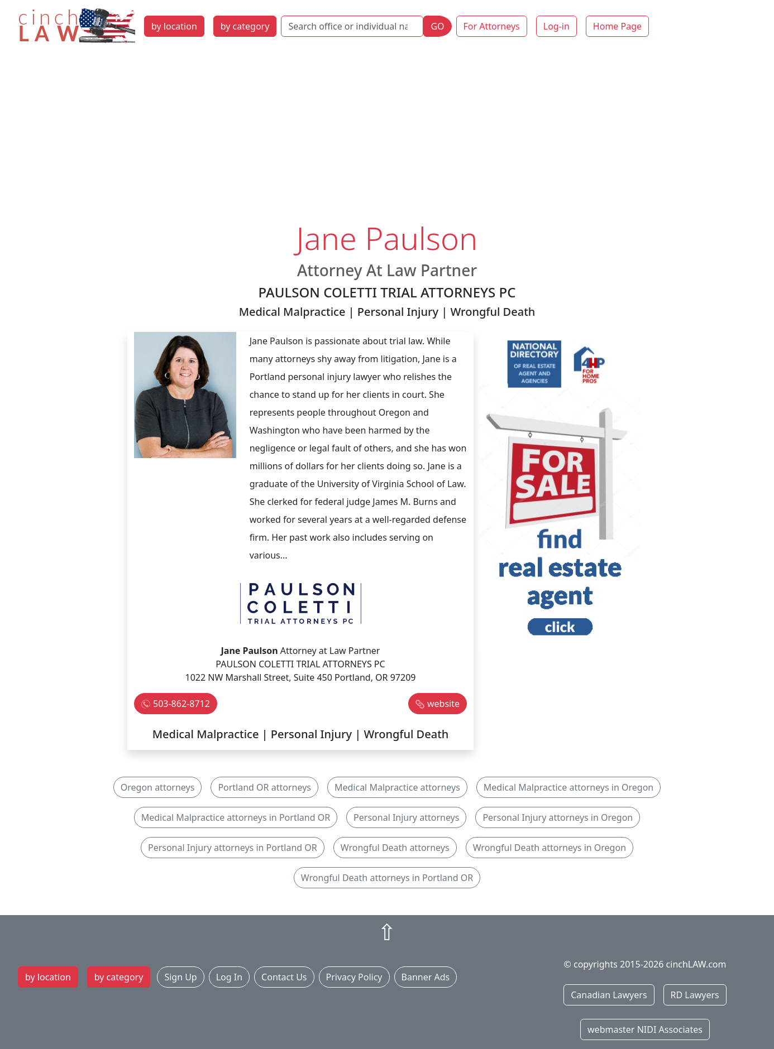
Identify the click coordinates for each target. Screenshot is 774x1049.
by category (245, 26)
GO (437, 26)
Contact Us (284, 977)
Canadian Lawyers (609, 995)
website (443, 703)
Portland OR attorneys (264, 787)
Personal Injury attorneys (406, 817)
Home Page (617, 26)
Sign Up (180, 977)
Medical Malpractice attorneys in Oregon (568, 787)
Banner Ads (426, 977)
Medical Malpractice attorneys (397, 787)
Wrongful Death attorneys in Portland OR (387, 878)
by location (174, 26)
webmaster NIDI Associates (645, 1029)
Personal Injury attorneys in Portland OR (232, 847)
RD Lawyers (695, 995)
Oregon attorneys (158, 787)
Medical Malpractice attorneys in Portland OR (235, 817)
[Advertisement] (387, 135)
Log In (229, 977)
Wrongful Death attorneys (395, 847)
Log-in (556, 26)
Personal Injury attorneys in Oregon (557, 817)
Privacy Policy (354, 977)
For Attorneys (492, 26)
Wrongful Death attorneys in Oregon (549, 847)
